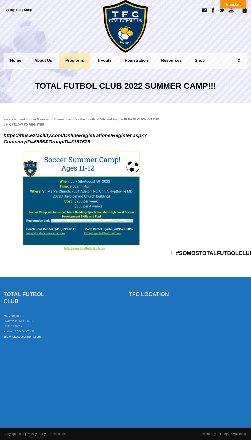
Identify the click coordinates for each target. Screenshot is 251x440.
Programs (74, 60)
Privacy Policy (37, 434)
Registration (136, 60)
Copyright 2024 (14, 434)
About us (43, 60)
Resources (171, 60)
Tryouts (104, 60)
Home (15, 60)
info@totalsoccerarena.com (22, 336)
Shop (28, 9)
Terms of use (57, 434)
